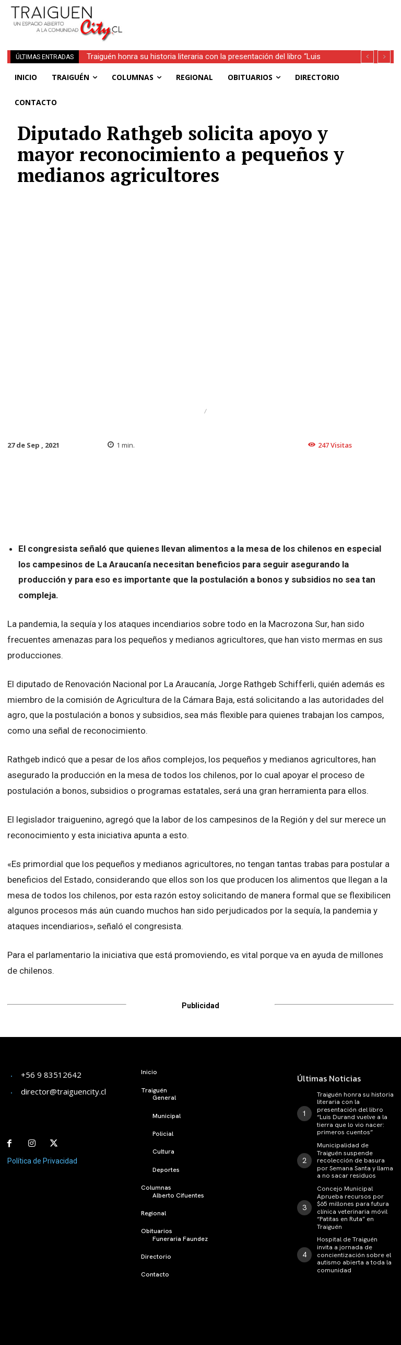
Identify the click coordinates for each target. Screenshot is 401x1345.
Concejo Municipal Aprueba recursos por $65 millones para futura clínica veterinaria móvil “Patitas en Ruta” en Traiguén (352, 1206)
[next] (384, 56)
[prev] (367, 56)
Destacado (174, 411)
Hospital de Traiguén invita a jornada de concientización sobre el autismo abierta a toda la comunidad (354, 1253)
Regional (232, 411)
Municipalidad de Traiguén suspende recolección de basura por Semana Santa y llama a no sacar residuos (355, 1160)
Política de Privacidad (42, 1160)
